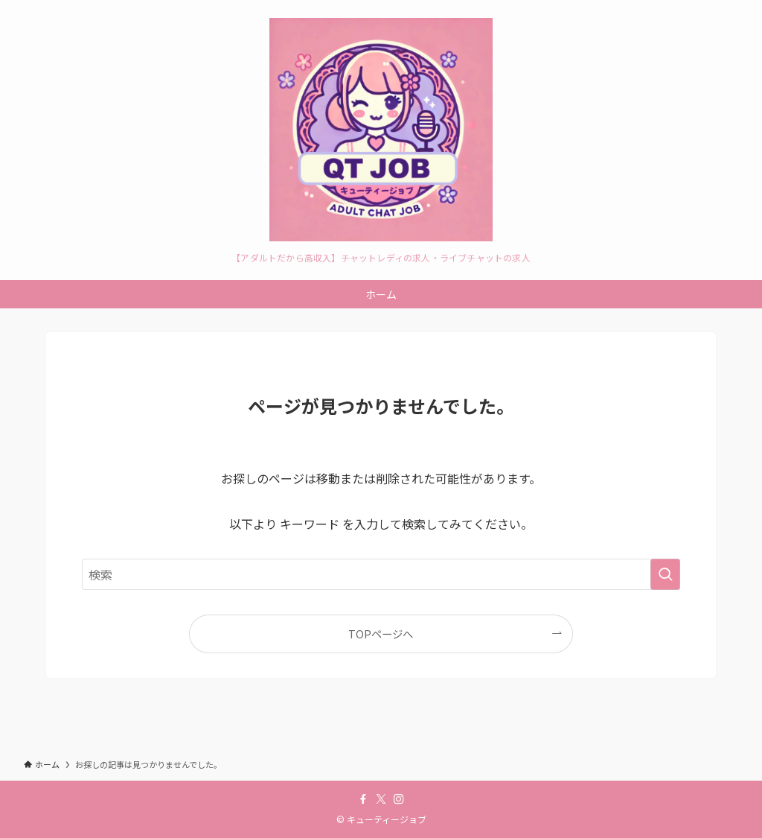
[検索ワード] (381, 574)
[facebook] (363, 799)
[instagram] (399, 799)
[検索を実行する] (665, 574)
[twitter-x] (381, 799)
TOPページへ (380, 633)
